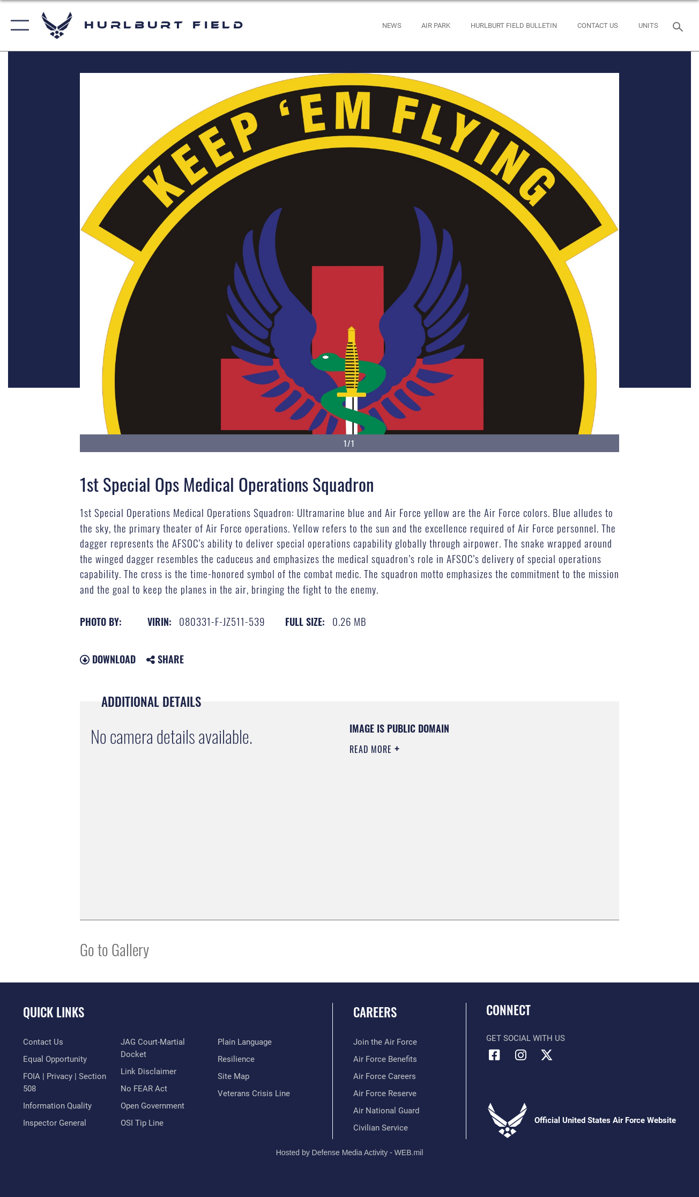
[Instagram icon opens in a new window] (520, 1055)
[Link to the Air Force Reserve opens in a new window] (385, 1093)
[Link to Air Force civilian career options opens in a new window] (380, 1128)
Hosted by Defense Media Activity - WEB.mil (349, 1152)
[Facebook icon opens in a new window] (494, 1055)
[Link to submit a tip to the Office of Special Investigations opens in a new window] (142, 1123)
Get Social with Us (525, 1038)
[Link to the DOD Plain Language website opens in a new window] (245, 1042)
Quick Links (53, 1012)
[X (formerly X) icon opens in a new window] (547, 1055)
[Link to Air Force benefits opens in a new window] (385, 1059)
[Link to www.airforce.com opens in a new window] (385, 1042)
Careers (375, 1012)
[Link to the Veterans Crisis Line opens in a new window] (254, 1093)
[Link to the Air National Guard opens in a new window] (386, 1110)
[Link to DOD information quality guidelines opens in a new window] (57, 1106)
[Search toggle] (680, 25)
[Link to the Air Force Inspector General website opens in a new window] (54, 1123)
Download (108, 659)
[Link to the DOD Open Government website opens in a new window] (152, 1106)
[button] (17, 25)
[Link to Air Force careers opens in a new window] (384, 1076)
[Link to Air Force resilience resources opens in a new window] (236, 1059)
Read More (372, 749)
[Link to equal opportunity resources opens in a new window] (55, 1059)
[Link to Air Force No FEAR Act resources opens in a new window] (144, 1088)
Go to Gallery (114, 948)
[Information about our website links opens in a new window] (148, 1071)
